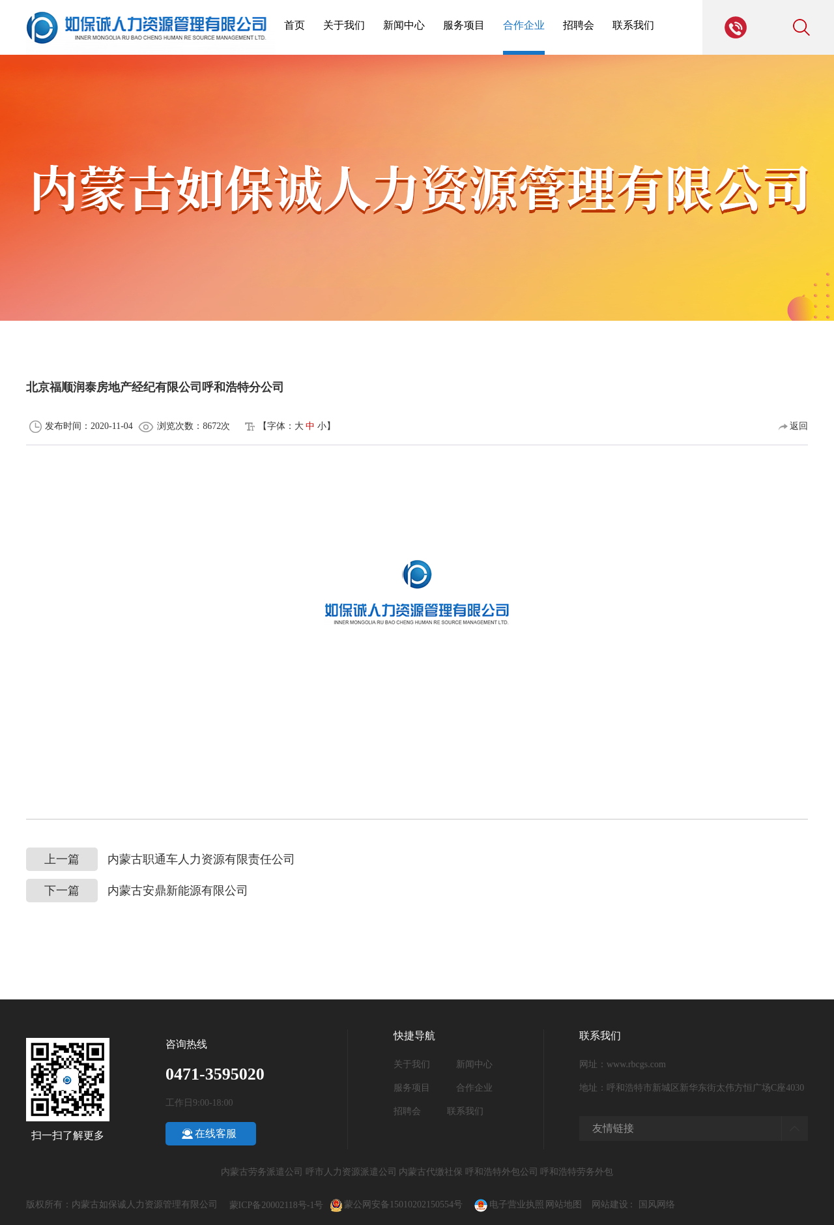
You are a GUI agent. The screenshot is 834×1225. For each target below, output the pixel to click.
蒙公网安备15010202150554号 (409, 1204)
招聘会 (578, 25)
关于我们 (344, 25)
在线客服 (216, 1133)
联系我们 (633, 25)
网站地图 (563, 1204)
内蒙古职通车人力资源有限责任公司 (160, 859)
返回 (794, 426)
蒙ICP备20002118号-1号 (276, 1205)
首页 (294, 25)
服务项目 (464, 25)
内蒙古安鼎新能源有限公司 (137, 891)
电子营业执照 (508, 1204)
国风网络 (657, 1204)
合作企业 (524, 25)
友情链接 (613, 1128)
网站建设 (610, 1204)
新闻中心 (404, 25)
